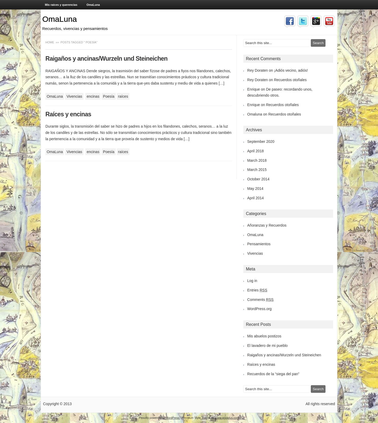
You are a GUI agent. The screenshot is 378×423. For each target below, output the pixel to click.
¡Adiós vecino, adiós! (291, 70)
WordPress (172, 417)
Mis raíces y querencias (61, 4)
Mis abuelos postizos (264, 336)
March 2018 (257, 160)
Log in (252, 281)
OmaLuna (93, 4)
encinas (93, 96)
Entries (257, 290)
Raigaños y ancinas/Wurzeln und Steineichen (106, 58)
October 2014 (258, 179)
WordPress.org (259, 309)
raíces (123, 96)
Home (50, 42)
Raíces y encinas (68, 114)
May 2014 (255, 188)
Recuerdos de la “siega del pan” (273, 374)
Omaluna (254, 114)
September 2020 (261, 141)
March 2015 (257, 170)
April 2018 (255, 151)
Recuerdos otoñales (290, 80)
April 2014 (255, 198)
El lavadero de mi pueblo (267, 345)
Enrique (253, 89)
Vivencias (74, 96)
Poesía (108, 96)
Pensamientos (259, 244)
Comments (260, 299)
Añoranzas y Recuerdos (266, 225)
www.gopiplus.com (227, 417)
